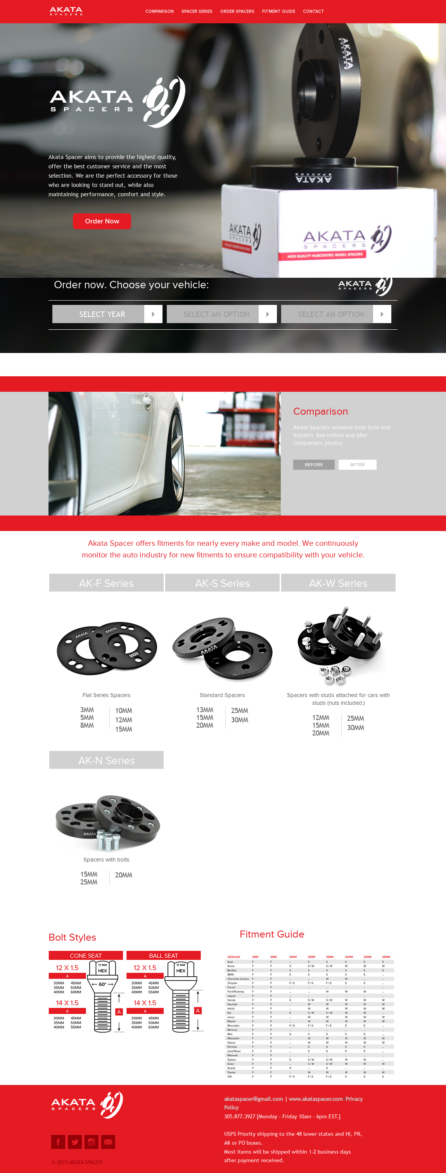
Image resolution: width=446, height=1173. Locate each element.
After (357, 464)
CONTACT (313, 11)
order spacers (237, 11)
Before (314, 464)
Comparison (159, 11)
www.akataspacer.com (315, 1099)
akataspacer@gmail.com (254, 1099)
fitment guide (278, 11)
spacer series (197, 11)
